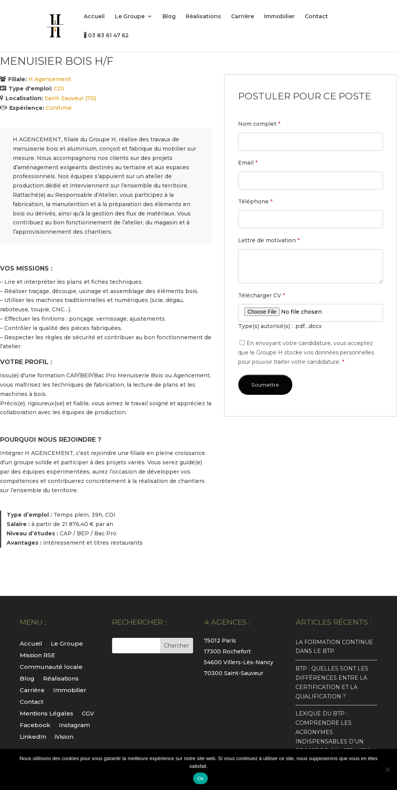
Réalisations (203, 17)
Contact (316, 17)
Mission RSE (37, 654)
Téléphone (255, 201)
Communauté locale (51, 666)
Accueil (94, 17)
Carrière (242, 17)
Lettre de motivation (269, 240)
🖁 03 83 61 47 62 (106, 36)
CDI (59, 88)
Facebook (35, 724)
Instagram (74, 724)
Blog (169, 17)
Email (247, 162)
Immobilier (279, 17)
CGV (88, 713)
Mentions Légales (46, 713)
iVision (64, 736)
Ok (200, 778)
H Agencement (49, 79)
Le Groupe (130, 17)
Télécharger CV (261, 295)
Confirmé (59, 107)
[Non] (387, 769)
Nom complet (259, 123)
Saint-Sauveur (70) (70, 98)
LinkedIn (33, 736)
